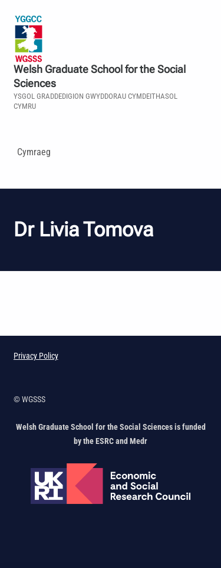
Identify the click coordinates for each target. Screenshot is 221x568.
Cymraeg (34, 152)
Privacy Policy (36, 356)
